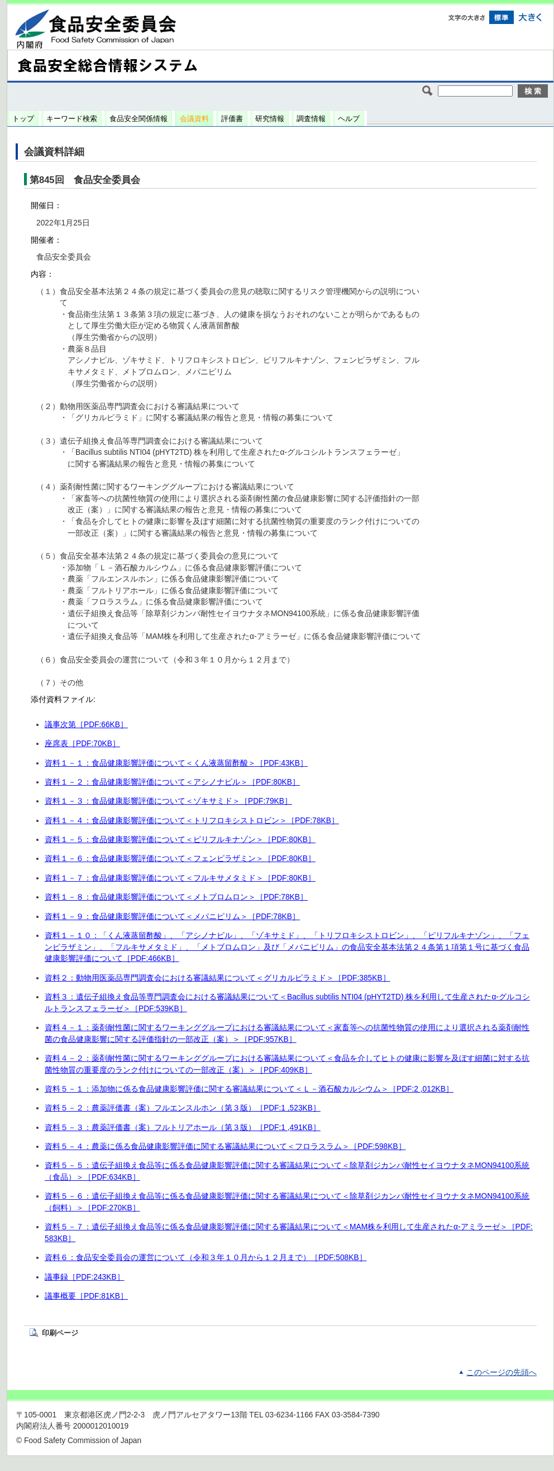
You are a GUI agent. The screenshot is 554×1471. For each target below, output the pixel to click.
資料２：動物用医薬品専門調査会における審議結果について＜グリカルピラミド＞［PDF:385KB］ (217, 978)
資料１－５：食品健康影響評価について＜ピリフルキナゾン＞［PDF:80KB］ (180, 839)
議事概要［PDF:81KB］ (86, 1296)
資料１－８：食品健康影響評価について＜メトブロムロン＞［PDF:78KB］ (176, 897)
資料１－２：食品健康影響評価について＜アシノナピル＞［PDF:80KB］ (172, 782)
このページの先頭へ (501, 1372)
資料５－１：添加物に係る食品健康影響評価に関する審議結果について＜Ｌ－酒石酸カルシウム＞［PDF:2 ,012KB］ (249, 1089)
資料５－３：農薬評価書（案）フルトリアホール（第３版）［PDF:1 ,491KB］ (183, 1127)
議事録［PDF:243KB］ (85, 1277)
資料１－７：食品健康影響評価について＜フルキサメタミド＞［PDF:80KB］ (180, 878)
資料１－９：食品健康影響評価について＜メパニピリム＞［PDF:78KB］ (172, 916)
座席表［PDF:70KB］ (82, 743)
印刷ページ (60, 1333)
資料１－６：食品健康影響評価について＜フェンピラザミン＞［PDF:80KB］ (180, 858)
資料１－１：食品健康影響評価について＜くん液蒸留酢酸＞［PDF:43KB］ (176, 763)
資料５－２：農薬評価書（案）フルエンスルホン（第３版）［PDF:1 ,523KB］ (183, 1108)
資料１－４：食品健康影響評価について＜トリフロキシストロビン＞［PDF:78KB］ (192, 820)
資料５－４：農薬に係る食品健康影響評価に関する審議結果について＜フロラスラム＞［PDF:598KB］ (225, 1146)
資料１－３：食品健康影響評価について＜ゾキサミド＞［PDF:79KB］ (168, 801)
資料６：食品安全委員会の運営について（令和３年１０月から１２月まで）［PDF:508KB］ (206, 1257)
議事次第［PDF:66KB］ (86, 724)
